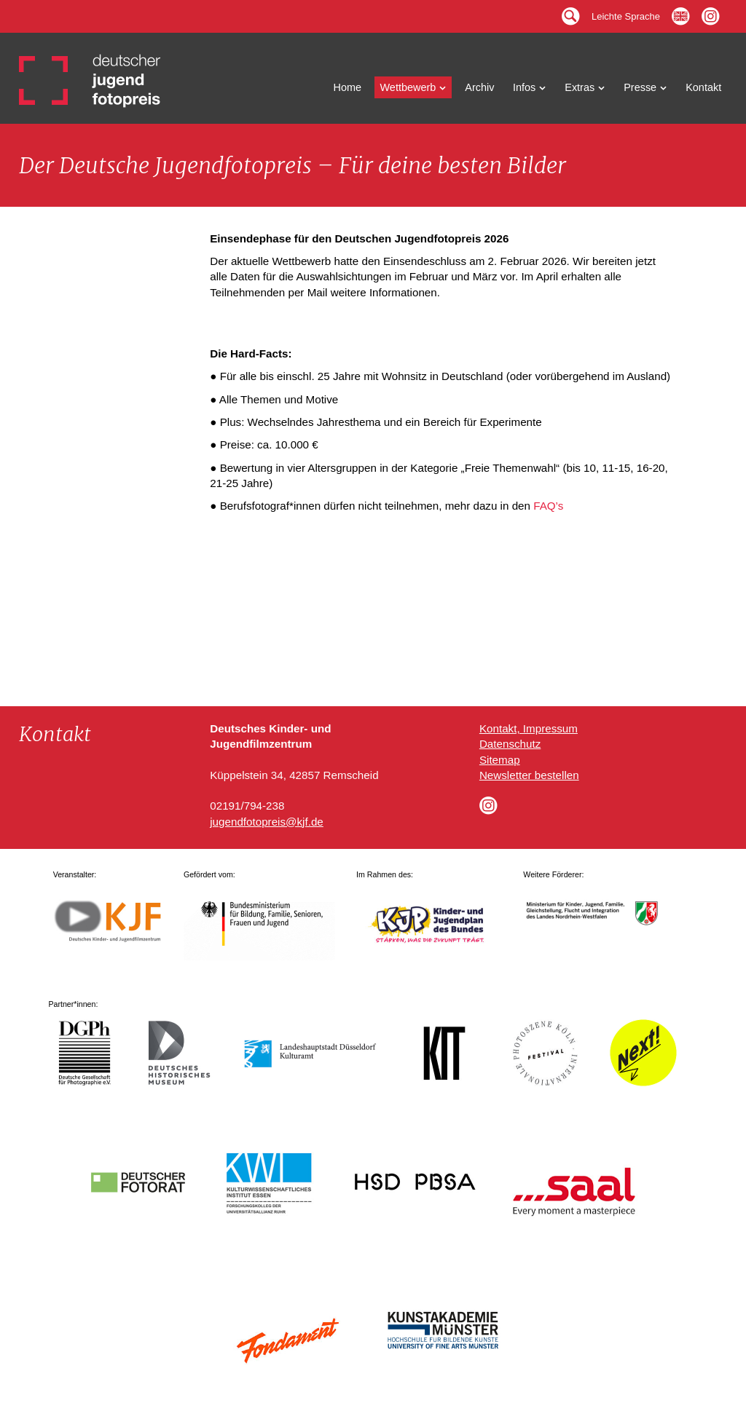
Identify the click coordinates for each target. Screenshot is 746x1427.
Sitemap (499, 760)
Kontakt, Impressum (528, 728)
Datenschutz (510, 744)
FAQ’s (548, 505)
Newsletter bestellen (529, 775)
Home (348, 87)
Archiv (479, 87)
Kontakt (703, 87)
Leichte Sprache (626, 13)
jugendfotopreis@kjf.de (266, 821)
